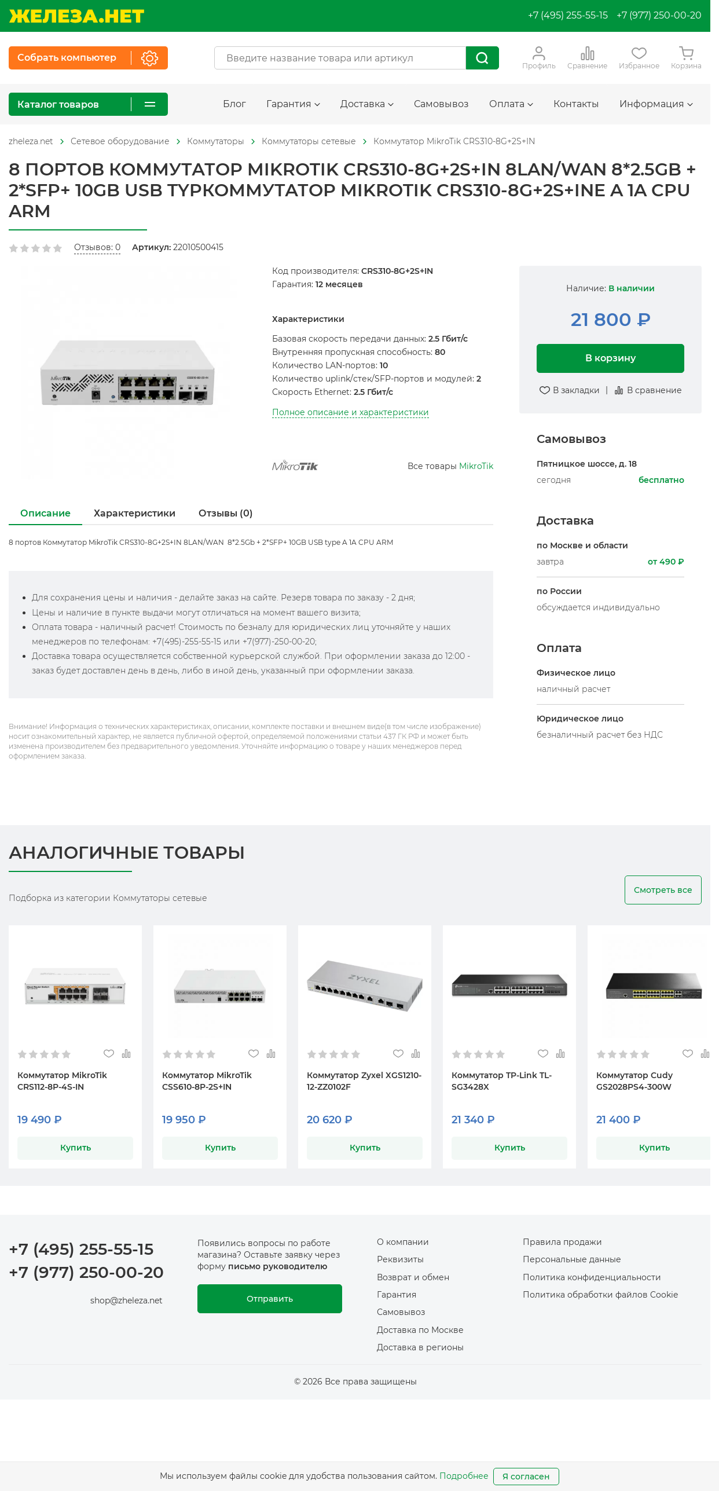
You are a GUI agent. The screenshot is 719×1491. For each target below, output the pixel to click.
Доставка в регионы (420, 1347)
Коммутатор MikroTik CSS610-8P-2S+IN (207, 1081)
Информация (656, 103)
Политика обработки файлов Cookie (600, 1294)
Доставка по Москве (420, 1330)
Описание (45, 513)
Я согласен (526, 1476)
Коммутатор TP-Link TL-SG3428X (502, 1081)
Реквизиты (400, 1259)
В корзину (610, 358)
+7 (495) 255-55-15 (568, 15)
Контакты (576, 103)
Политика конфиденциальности (592, 1277)
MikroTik (476, 466)
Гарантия (293, 103)
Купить (75, 1147)
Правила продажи (562, 1242)
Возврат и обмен (413, 1277)
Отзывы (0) (226, 513)
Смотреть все (663, 890)
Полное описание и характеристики (350, 412)
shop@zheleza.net (126, 1300)
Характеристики (134, 513)
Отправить (270, 1299)
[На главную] (76, 16)
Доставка (367, 103)
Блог (234, 103)
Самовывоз (441, 103)
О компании (403, 1242)
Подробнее (464, 1476)
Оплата (511, 103)
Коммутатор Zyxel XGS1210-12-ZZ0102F (364, 1081)
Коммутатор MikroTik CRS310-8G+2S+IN (454, 141)
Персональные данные (572, 1259)
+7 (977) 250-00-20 (659, 15)
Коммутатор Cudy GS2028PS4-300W (634, 1081)
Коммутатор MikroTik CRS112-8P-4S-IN (62, 1081)
